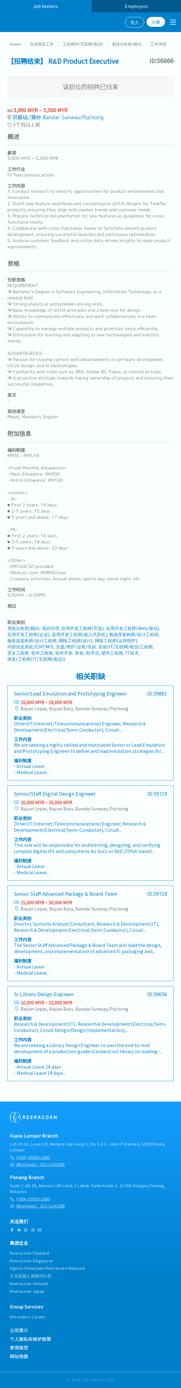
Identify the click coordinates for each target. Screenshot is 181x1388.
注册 (155, 22)
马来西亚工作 (42, 45)
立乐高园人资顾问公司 (30, 1276)
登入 (134, 22)
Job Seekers (45, 6)
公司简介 (19, 1330)
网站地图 (19, 1356)
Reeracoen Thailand (29, 1253)
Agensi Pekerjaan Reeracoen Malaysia (47, 1268)
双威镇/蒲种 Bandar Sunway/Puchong (58, 118)
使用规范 (19, 1348)
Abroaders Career (27, 1317)
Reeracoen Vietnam (29, 1283)
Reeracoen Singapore (31, 1261)
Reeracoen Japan (27, 1291)
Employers (136, 6)
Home (15, 45)
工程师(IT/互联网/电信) (83, 45)
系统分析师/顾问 (126, 45)
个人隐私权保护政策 (30, 1339)
